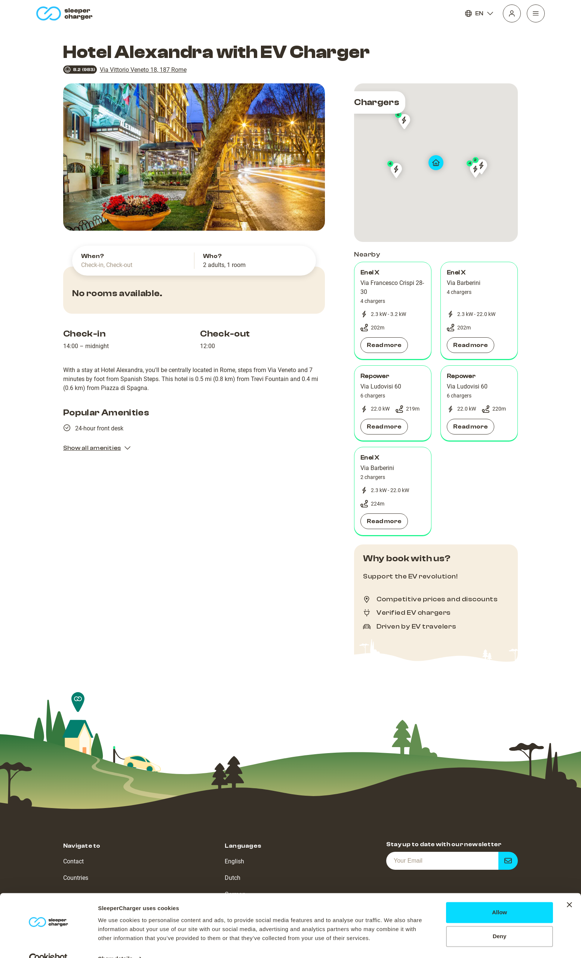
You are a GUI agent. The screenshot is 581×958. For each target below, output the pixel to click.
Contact (73, 861)
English (234, 861)
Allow (499, 897)
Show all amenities (97, 448)
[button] (392, 311)
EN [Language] (479, 13)
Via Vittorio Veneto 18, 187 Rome (143, 69)
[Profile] (512, 13)
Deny (500, 921)
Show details (115, 943)
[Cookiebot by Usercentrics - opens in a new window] (48, 943)
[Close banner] (569, 889)
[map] (436, 162)
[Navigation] (536, 13)
